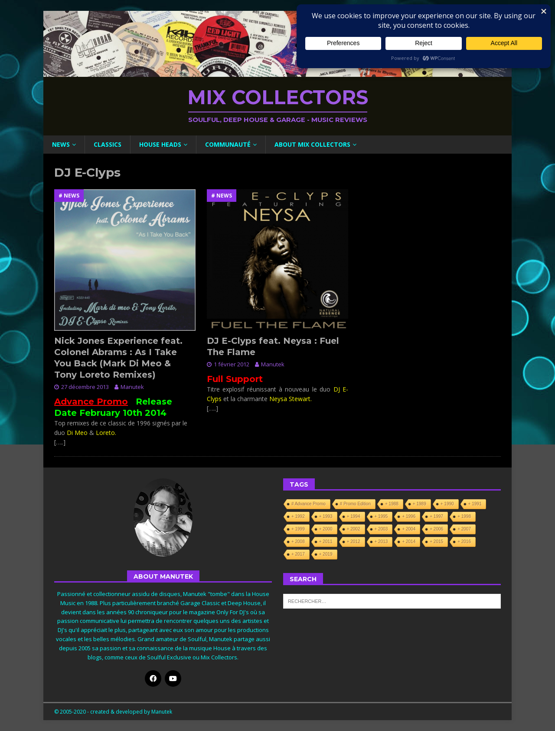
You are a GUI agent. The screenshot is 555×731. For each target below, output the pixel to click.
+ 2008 (298, 541)
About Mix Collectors (312, 144)
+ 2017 (298, 554)
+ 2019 (326, 554)
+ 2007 (464, 529)
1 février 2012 (231, 364)
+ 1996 (408, 516)
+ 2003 (381, 529)
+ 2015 (436, 541)
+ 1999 (298, 529)
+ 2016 (464, 541)
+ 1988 (391, 503)
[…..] (59, 442)
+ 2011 (326, 541)
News (61, 144)
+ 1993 (326, 516)
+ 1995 (381, 516)
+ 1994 (353, 516)
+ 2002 (353, 529)
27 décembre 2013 (85, 387)
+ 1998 (464, 516)
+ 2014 (408, 541)
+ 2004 (408, 529)
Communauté (228, 144)
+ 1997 (436, 516)
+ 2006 (436, 529)
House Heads (160, 144)
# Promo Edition (355, 503)
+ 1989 (419, 503)
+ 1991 (475, 503)
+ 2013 (381, 541)
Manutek (132, 387)
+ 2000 (326, 529)
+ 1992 (298, 516)
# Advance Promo (308, 503)
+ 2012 (353, 541)
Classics (107, 144)
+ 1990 (447, 503)
